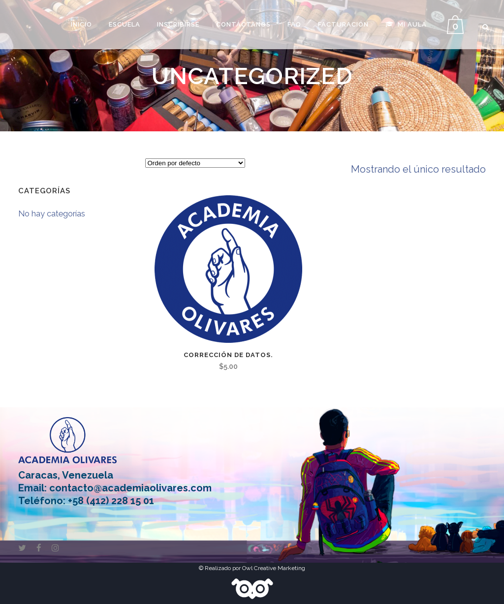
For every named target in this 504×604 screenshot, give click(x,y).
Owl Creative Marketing (273, 568)
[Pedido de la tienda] (195, 163)
